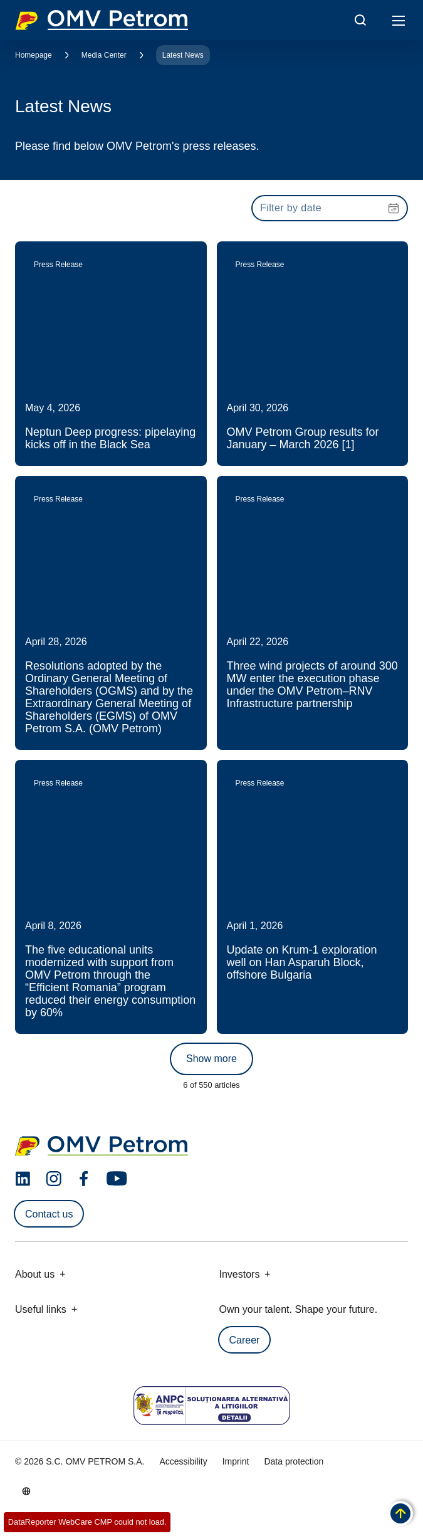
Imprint (235, 1461)
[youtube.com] (117, 1178)
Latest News (183, 55)
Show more (211, 1058)
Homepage (33, 55)
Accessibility (183, 1461)
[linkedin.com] (23, 1179)
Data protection (293, 1461)
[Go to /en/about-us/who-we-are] (26, 1491)
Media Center (104, 55)
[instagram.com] (53, 1179)
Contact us (49, 1214)
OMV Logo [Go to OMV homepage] (101, 20)
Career (244, 1340)
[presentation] (330, 208)
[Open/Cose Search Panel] (360, 20)
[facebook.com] (83, 1178)
